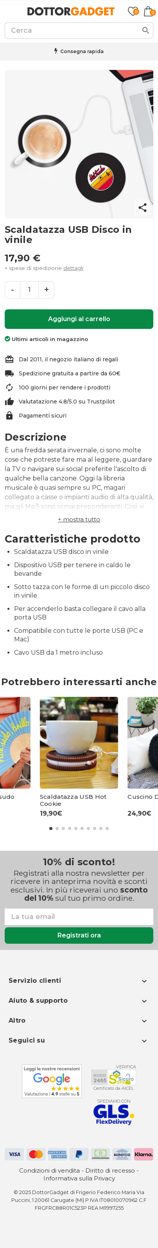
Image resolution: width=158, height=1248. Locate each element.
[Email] (79, 917)
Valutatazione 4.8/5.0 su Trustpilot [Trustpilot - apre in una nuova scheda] (67, 401)
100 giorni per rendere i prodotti (64, 387)
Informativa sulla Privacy (79, 1178)
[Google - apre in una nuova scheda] (52, 1081)
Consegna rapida (82, 51)
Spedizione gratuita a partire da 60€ (69, 373)
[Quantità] (29, 289)
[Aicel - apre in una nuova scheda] (113, 1077)
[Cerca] (79, 30)
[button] (79, 519)
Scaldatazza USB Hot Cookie (73, 800)
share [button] (142, 207)
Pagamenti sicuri (42, 415)
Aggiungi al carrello (79, 319)
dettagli (73, 268)
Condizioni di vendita (49, 1170)
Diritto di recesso (110, 1170)
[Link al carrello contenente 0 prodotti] (148, 11)
